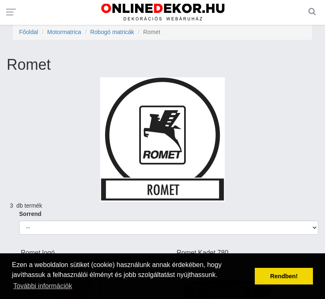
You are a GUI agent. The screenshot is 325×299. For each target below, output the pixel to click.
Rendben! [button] (284, 276)
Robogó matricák (112, 32)
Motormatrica (64, 32)
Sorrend (30, 214)
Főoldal (28, 32)
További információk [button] (42, 285)
